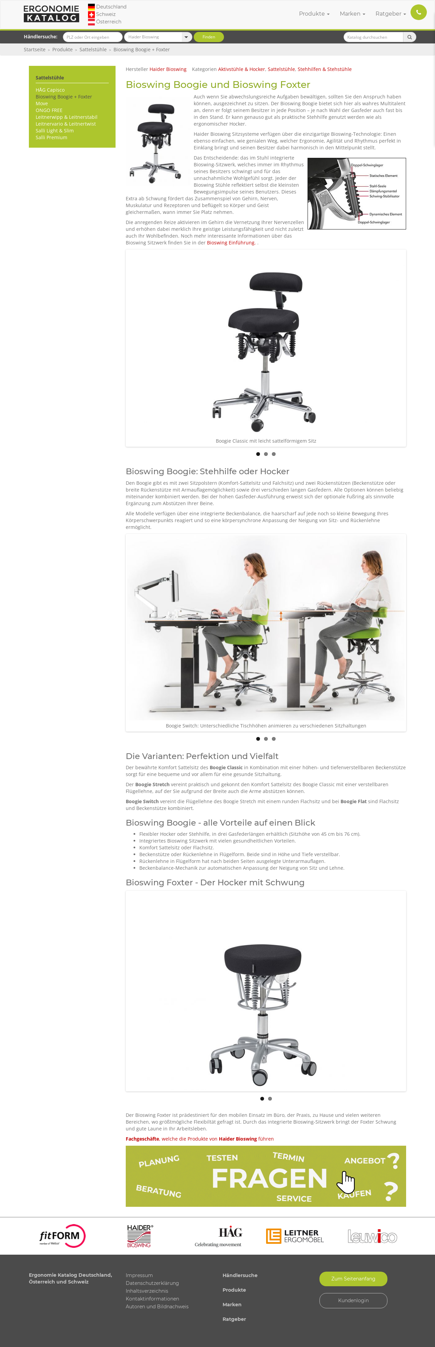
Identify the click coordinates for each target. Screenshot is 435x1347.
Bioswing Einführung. (232, 242)
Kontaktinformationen (152, 1299)
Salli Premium (51, 137)
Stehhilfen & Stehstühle (325, 69)
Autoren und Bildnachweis (157, 1307)
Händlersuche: (40, 36)
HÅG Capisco (50, 90)
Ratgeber (391, 14)
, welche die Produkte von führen (200, 1139)
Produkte (314, 14)
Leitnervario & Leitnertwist (66, 124)
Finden (209, 37)
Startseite (35, 49)
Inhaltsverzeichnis (147, 1291)
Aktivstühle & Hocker (241, 69)
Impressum (139, 1275)
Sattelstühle (93, 49)
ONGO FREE (49, 110)
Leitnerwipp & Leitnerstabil (67, 117)
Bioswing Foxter (271, 84)
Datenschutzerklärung (152, 1283)
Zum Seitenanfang (353, 1279)
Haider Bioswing (168, 69)
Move (42, 103)
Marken (352, 14)
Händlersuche (240, 1275)
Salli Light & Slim (55, 130)
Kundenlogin (353, 1300)
